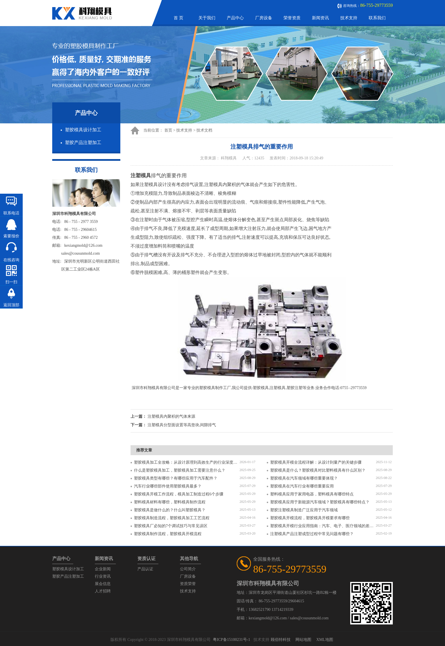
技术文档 (204, 130)
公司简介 (188, 569)
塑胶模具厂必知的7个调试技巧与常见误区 (170, 526)
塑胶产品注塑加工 (83, 142)
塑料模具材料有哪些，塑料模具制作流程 (169, 502)
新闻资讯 (320, 18)
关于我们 (206, 18)
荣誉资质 (292, 18)
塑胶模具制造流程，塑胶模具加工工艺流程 (171, 518)
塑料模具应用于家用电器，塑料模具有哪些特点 (312, 494)
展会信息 (103, 584)
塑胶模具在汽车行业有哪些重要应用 (302, 486)
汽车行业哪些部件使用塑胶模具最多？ (167, 486)
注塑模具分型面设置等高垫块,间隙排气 (182, 425)
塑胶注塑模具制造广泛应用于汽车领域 (304, 510)
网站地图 (303, 639)
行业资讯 (103, 576)
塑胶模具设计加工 (83, 129)
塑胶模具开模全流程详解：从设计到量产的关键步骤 (316, 462)
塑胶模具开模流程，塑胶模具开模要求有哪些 (310, 518)
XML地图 (324, 639)
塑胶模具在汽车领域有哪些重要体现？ (304, 478)
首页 (168, 130)
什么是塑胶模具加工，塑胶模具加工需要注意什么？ (179, 470)
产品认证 (145, 569)
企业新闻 (103, 569)
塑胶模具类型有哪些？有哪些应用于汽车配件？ (175, 478)
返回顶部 (11, 305)
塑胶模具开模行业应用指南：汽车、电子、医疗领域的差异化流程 (323, 526)
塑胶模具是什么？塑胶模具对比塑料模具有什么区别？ (318, 470)
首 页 (178, 18)
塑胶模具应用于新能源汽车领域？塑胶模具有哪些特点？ (320, 502)
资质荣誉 (188, 584)
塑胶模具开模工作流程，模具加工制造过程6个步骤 (178, 494)
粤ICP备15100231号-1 (231, 639)
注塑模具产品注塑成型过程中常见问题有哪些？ (312, 534)
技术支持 (348, 18)
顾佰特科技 (281, 639)
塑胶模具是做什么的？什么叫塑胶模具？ (169, 510)
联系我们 (377, 18)
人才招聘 (103, 591)
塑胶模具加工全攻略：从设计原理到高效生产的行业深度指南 (187, 462)
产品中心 (235, 18)
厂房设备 (263, 18)
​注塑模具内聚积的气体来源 (171, 416)
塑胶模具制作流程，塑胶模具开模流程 (167, 534)
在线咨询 (11, 260)
